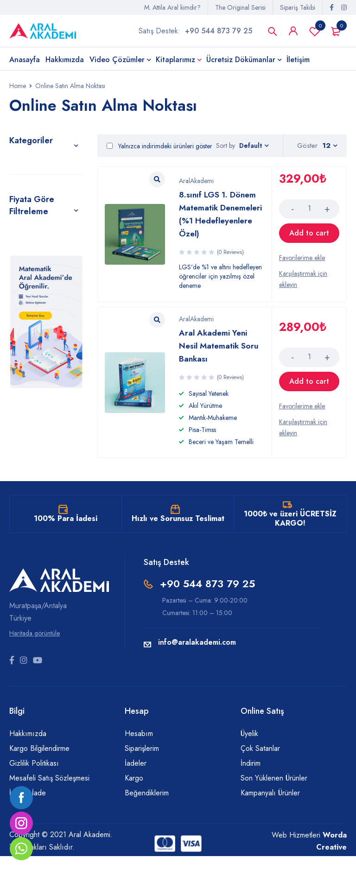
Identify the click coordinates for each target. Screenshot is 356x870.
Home (17, 89)
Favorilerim (314, 32)
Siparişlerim (142, 762)
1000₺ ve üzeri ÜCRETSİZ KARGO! (290, 532)
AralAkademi (196, 181)
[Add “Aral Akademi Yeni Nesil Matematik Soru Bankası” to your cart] (309, 393)
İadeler (135, 777)
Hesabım (139, 747)
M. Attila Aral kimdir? (172, 7)
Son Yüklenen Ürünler (274, 792)
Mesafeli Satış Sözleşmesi (49, 792)
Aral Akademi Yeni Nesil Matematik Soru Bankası (217, 357)
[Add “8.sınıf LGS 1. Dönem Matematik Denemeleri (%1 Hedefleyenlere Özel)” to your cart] (309, 241)
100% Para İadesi (65, 532)
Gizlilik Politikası (34, 777)
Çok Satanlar (260, 762)
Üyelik (249, 747)
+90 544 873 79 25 (218, 32)
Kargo (134, 792)
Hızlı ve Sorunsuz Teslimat (178, 532)
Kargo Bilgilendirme (39, 762)
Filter (18, 303)
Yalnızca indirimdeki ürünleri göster (159, 149)
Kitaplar (23, 186)
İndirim (251, 777)
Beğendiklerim (147, 806)
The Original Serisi (240, 7)
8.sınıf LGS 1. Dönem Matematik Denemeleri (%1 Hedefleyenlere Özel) (217, 221)
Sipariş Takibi (297, 7)
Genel (20, 165)
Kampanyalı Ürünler (270, 806)
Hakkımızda (27, 747)
